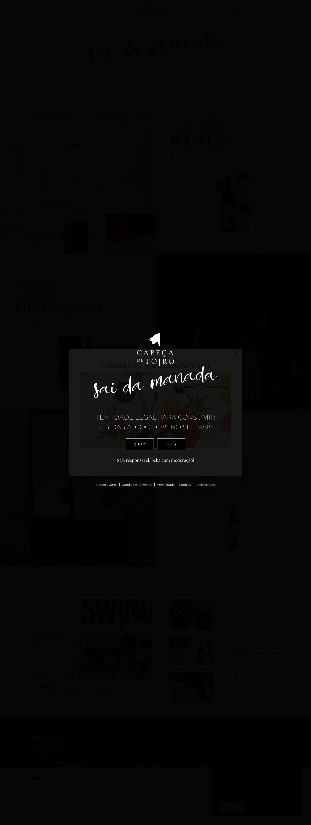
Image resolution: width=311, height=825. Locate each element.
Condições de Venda (137, 485)
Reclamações (205, 485)
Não (139, 444)
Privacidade (166, 485)
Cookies (185, 485)
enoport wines (106, 485)
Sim (171, 444)
